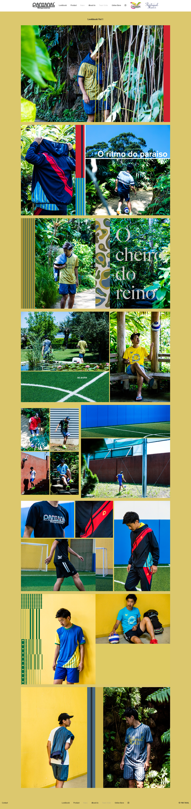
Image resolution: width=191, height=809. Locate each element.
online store (116, 5)
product (74, 5)
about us (91, 5)
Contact (5, 803)
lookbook (63, 5)
